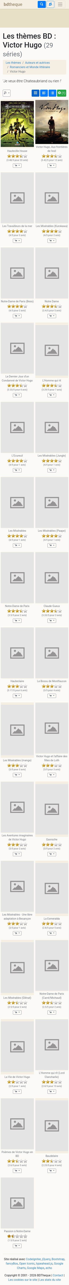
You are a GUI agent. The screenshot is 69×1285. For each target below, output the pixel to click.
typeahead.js (44, 1263)
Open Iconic (27, 1263)
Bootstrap (58, 1259)
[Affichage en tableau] (52, 93)
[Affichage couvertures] (35, 93)
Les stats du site (50, 1280)
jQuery (46, 1259)
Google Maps (35, 1268)
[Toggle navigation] (60, 4)
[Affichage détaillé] (44, 93)
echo (49, 1268)
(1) (61, 93)
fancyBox (12, 1263)
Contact (58, 1275)
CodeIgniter (33, 1259)
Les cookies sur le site (22, 1280)
